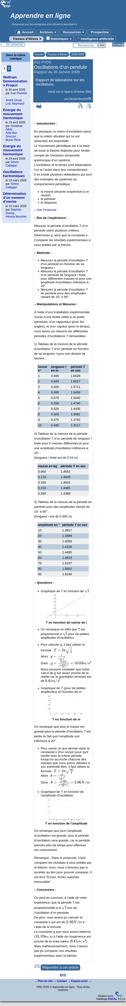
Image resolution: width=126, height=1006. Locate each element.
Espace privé (78, 981)
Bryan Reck (13, 139)
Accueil (25, 32)
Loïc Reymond (15, 103)
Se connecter (14, 44)
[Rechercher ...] (85, 45)
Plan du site (44, 981)
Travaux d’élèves (26, 39)
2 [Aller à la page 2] (9, 68)
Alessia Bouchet (78, 98)
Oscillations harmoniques (14, 174)
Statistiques (59, 39)
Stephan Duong (13, 211)
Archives (47, 32)
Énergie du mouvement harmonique (13, 114)
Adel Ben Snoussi (11, 134)
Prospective (99, 32)
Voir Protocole (47, 210)
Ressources (72, 32)
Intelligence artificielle (95, 39)
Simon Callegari (12, 163)
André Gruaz (14, 100)
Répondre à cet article (60, 967)
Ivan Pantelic (19, 93)
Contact (61, 981)
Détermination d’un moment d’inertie (14, 197)
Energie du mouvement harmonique (13, 150)
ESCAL (112, 999)
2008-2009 (77, 54)
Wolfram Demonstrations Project (15, 81)
